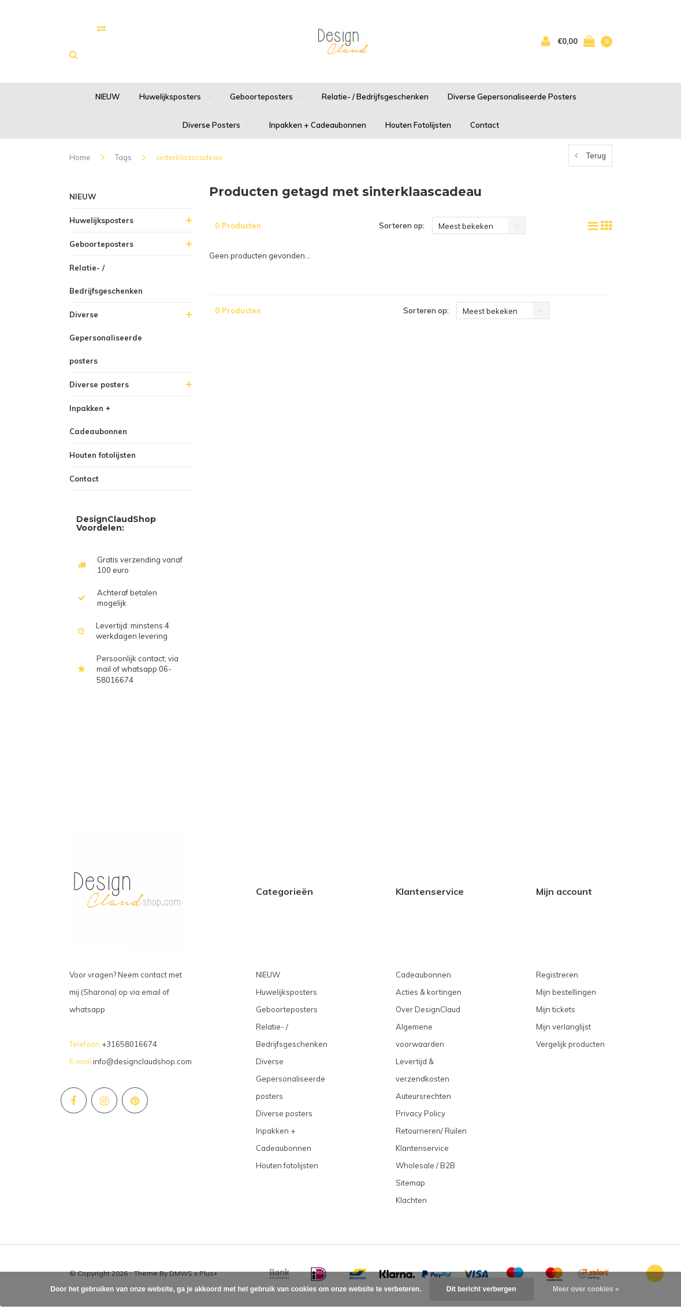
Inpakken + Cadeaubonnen (317, 129)
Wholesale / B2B (425, 1169)
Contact (484, 129)
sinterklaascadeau (189, 161)
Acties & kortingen (429, 996)
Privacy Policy (420, 1117)
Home (80, 161)
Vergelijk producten (570, 1048)
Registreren (557, 978)
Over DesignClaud (428, 1013)
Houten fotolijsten (418, 129)
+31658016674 (129, 1048)
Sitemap (410, 1186)
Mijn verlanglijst (563, 1030)
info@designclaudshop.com (142, 1065)
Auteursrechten (423, 1100)
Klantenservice (422, 1152)
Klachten (411, 1204)
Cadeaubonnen (423, 978)
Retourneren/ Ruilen (431, 1134)
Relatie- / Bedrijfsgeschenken (375, 101)
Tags (123, 161)
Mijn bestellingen (566, 996)
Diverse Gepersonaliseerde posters (517, 101)
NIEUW (107, 101)
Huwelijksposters (175, 101)
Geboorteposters (266, 101)
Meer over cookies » (586, 1289)
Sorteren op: (402, 230)
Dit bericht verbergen (481, 1289)
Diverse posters (216, 129)
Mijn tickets (555, 1013)
